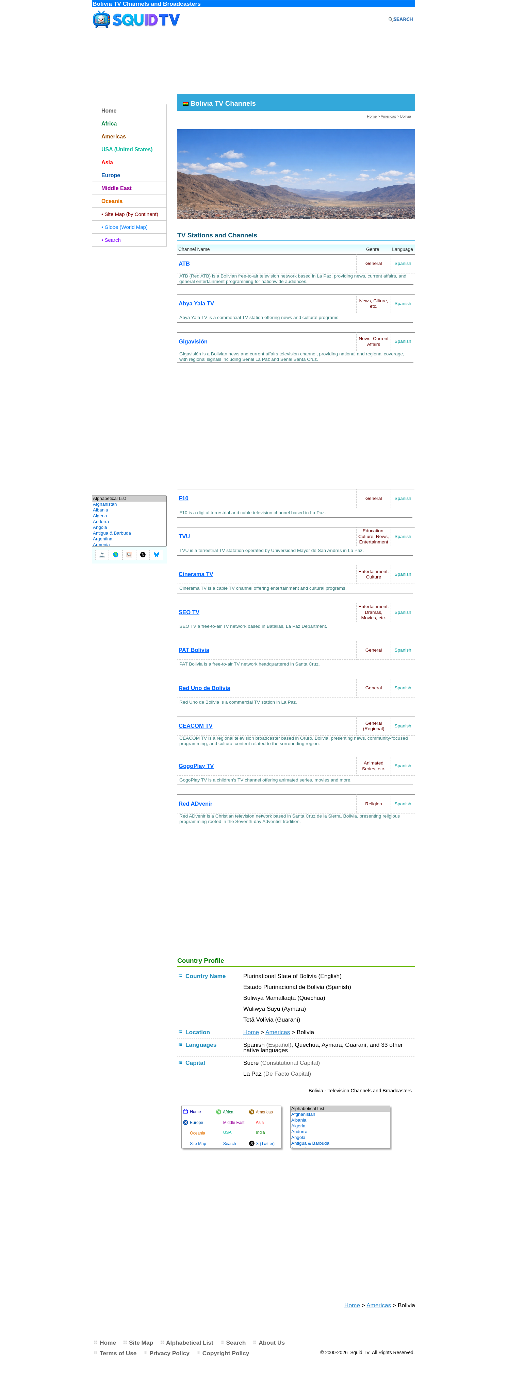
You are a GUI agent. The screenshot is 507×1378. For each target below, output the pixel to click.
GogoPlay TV (196, 766)
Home (372, 116)
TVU (184, 536)
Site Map (141, 1342)
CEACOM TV (196, 726)
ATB (184, 264)
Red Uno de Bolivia (204, 688)
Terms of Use (118, 1353)
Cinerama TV (196, 574)
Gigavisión (193, 341)
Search (236, 1342)
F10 (184, 498)
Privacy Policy (169, 1353)
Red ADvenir (195, 804)
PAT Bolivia (194, 650)
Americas (388, 116)
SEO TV (189, 612)
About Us (272, 1342)
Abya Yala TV (196, 303)
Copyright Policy (225, 1353)
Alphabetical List (189, 1342)
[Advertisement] (253, 62)
